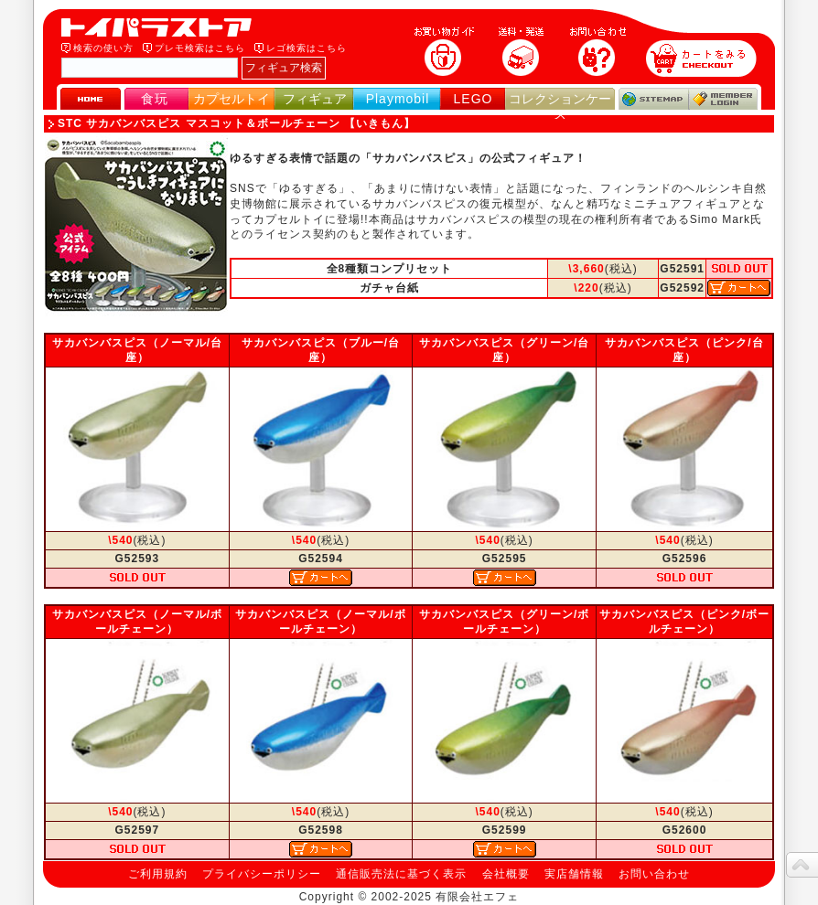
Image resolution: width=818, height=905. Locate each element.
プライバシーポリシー (261, 874)
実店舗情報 (574, 874)
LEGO (473, 98)
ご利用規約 (158, 874)
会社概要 (506, 874)
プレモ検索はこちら (200, 48)
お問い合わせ (654, 874)
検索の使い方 (103, 48)
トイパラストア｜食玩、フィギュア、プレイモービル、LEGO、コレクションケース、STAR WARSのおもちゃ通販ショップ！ (162, 27)
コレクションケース (560, 106)
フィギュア (315, 98)
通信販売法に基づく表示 (401, 874)
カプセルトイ (231, 98)
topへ (802, 865)
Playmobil (398, 98)
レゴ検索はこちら (306, 48)
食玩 (154, 98)
